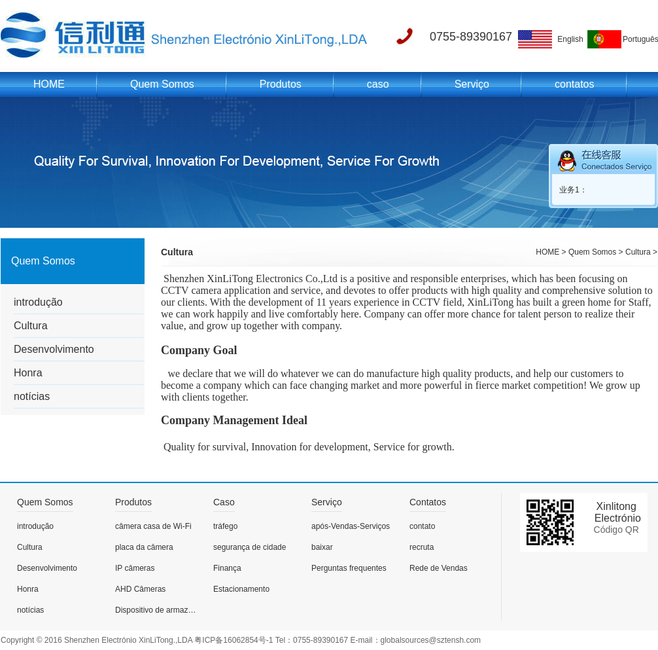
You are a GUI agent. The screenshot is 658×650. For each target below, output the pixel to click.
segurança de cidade (249, 547)
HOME (49, 84)
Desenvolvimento (54, 349)
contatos (574, 84)
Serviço (472, 84)
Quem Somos (162, 84)
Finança (227, 568)
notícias (32, 396)
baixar (322, 547)
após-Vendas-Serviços (350, 526)
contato (422, 526)
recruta (421, 547)
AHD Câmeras (140, 589)
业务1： (573, 189)
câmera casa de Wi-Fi (153, 526)
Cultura (31, 325)
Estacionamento (241, 589)
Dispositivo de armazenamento (157, 610)
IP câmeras (134, 568)
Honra (28, 372)
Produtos (281, 84)
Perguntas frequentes (349, 568)
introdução (38, 302)
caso (378, 84)
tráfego (225, 526)
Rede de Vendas (438, 568)
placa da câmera (144, 547)
